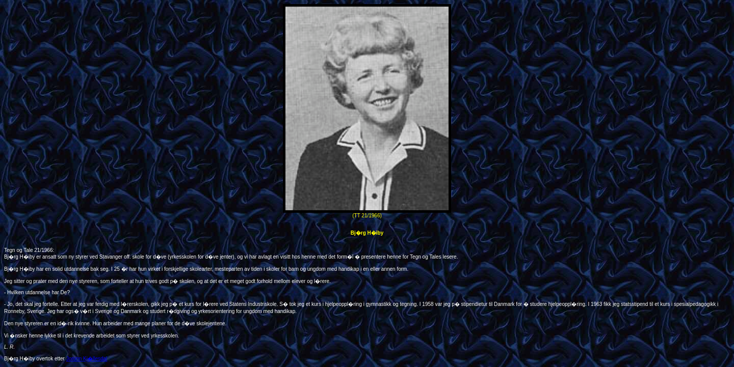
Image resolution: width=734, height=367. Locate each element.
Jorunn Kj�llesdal (87, 358)
